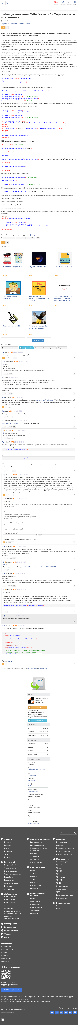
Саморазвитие (36, 862)
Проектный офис (64, 903)
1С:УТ (58, 874)
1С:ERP (59, 865)
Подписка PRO (10, 865)
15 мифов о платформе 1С (12, 267)
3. (2, 377)
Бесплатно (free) (33, 823)
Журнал (8, 839)
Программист (32, 775)
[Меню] (3, 3)
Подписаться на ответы (9, 348)
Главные (7, 845)
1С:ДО (58, 883)
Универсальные (33, 791)
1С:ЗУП (59, 880)
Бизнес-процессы (37, 845)
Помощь (4, 955)
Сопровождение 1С (39, 867)
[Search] (68, 833)
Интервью (8, 851)
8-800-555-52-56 (8, 982)
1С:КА (58, 868)
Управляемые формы (23, 238)
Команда (33, 853)
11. (3, 499)
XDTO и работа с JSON (63, 267)
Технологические (36, 910)
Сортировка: (45, 348)
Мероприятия (10, 924)
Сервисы (33, 876)
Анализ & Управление (40, 839)
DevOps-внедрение (11, 903)
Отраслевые (35, 904)
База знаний (9, 862)
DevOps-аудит (10, 900)
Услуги (32, 879)
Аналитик (60, 845)
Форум (7, 934)
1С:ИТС (33, 873)
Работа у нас (6, 958)
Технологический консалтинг (10, 907)
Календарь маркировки (65, 895)
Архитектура (35, 859)
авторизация (42, 668)
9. (3, 475)
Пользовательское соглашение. (13, 1001)
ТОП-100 (7, 854)
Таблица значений (9, 238)
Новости (7, 842)
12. (3, 574)
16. (3, 625)
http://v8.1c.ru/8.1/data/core (45, 400)
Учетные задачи (10, 871)
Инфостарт (32, 235)
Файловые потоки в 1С (11, 326)
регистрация (32, 668)
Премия (7, 857)
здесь (10, 661)
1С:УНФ (59, 871)
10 (4, 565)
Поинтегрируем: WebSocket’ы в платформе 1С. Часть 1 (38, 298)
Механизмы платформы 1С (36, 770)
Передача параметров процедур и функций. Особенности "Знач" (63, 298)
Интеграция (8, 886)
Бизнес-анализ (36, 842)
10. (3, 546)
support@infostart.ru (9, 985)
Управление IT (35, 856)
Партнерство (35, 885)
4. (2, 397)
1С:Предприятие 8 (33, 786)
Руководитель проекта (65, 848)
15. (3, 562)
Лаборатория (10, 894)
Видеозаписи (10, 927)
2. (3, 362)
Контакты (5, 961)
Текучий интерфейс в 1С (37, 267)
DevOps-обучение (11, 897)
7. (2, 442)
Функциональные (10, 868)
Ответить (10, 358)
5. (2, 411)
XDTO (33, 238)
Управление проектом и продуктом (39, 849)
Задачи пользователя (12, 874)
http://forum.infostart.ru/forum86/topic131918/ (40, 567)
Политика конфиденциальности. (38, 1001)
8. (3, 430)
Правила (4, 952)
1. (2, 352)
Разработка (8, 877)
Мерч (6, 937)
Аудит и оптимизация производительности (12, 912)
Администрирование (12, 883)
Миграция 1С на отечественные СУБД (12, 917)
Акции (32, 870)
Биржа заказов (11, 930)
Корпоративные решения (37, 894)
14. (4, 589)
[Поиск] (7, 3)
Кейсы (32, 882)
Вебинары (34, 888)
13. (3, 616)
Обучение (60, 839)
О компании (6, 943)
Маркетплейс (62, 859)
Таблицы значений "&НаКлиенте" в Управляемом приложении (38, 15)
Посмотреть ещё (38, 340)
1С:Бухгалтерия (62, 862)
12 (4, 592)
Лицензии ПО (35, 901)
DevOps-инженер (63, 851)
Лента (6, 848)
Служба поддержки (12, 967)
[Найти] (75, 833)
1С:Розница (60, 877)
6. (2, 421)
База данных (9, 880)
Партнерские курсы (64, 854)
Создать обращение (11, 990)
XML (37, 238)
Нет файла (31, 780)
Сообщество (9, 889)
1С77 (58, 892)
